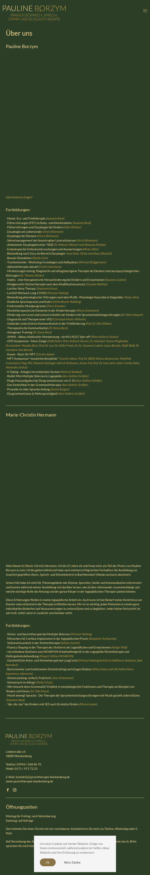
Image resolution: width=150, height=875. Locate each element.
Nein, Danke (72, 862)
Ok (48, 862)
